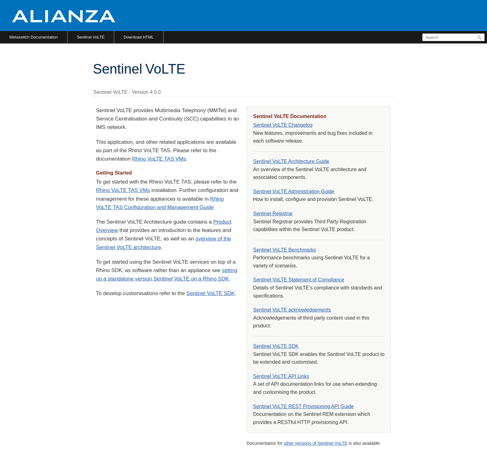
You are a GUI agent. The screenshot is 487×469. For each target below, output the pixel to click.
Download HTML (139, 37)
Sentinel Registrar (273, 213)
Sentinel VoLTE (91, 37)
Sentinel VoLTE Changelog (282, 125)
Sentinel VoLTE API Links (281, 376)
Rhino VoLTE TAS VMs (159, 159)
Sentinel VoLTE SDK (210, 293)
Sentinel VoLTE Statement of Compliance (298, 279)
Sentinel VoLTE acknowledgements (292, 309)
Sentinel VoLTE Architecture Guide (291, 161)
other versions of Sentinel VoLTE (316, 443)
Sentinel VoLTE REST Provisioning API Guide (303, 406)
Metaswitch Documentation (33, 37)
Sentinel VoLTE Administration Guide (293, 191)
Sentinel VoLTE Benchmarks (284, 250)
